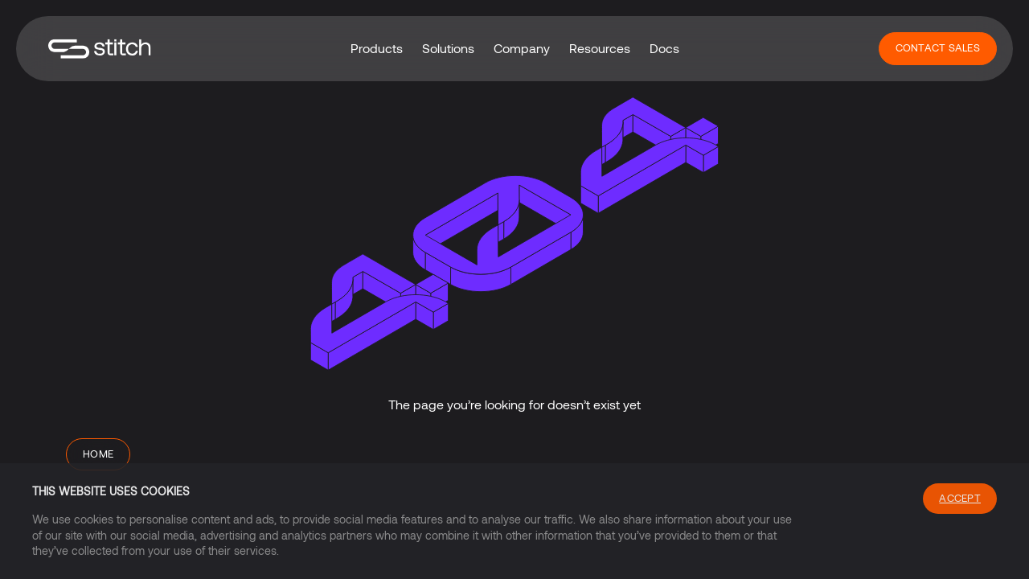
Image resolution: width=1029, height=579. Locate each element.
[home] (99, 49)
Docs (664, 47)
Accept (960, 497)
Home (98, 453)
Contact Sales (938, 47)
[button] (377, 48)
